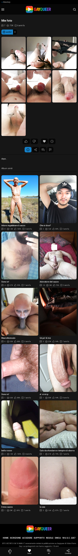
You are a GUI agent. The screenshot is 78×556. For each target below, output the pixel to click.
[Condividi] (68, 551)
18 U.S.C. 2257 (68, 538)
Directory (5, 2)
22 (26, 141)
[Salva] (29, 551)
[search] (74, 9)
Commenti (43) (43, 149)
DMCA (58, 538)
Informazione (27, 149)
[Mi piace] (10, 551)
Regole (49, 538)
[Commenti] (48, 551)
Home (6, 538)
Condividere (35, 149)
